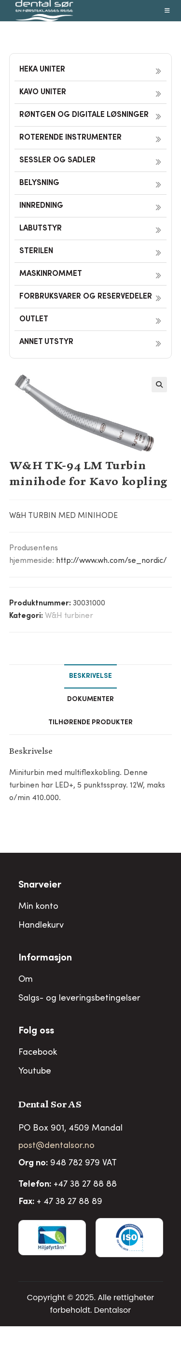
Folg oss (36, 1031)
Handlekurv (41, 925)
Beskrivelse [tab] (90, 676)
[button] (159, 384)
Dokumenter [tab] (90, 699)
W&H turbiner (69, 616)
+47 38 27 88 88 (85, 1184)
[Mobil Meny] (167, 11)
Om (25, 979)
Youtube (34, 1071)
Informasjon (45, 958)
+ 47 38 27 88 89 (69, 1202)
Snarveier (39, 885)
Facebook (37, 1052)
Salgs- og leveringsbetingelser (79, 998)
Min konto (38, 907)
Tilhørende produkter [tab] (90, 722)
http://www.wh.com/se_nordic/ (111, 561)
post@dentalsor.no (56, 1146)
